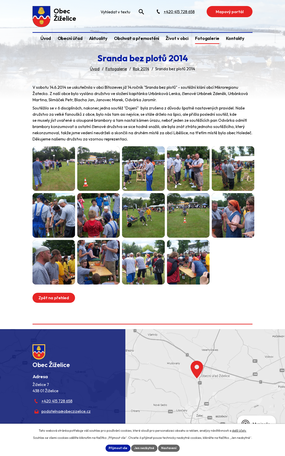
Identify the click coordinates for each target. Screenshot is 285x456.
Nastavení (169, 448)
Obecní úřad (70, 38)
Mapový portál (230, 11)
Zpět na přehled (54, 297)
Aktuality (98, 38)
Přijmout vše (118, 448)
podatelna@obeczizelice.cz (66, 411)
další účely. (239, 431)
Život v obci (177, 38)
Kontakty (235, 38)
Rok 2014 (141, 68)
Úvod (46, 38)
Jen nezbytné (144, 448)
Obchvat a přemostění (136, 38)
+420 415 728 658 (56, 401)
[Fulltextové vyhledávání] (122, 12)
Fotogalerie (207, 38)
